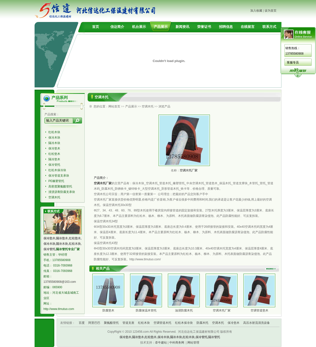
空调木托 (54, 197)
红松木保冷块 (57, 170)
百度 (82, 323)
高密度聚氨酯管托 (60, 186)
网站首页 (114, 106)
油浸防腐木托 (184, 310)
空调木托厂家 (222, 310)
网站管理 (193, 342)
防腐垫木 (108, 310)
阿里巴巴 (94, 323)
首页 (95, 27)
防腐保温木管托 (146, 310)
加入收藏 (256, 10)
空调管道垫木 (259, 310)
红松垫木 (54, 154)
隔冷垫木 (54, 159)
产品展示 (161, 27)
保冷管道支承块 (58, 175)
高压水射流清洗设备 (256, 323)
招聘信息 (226, 27)
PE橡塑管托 (56, 181)
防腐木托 (202, 323)
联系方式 (269, 27)
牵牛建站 (161, 342)
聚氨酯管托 (111, 323)
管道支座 (128, 323)
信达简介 (117, 27)
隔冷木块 (54, 143)
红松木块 (54, 132)
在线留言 (248, 27)
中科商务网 (176, 342)
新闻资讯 (182, 27)
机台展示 (139, 27)
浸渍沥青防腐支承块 (61, 192)
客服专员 (293, 62)
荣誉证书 (204, 27)
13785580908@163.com (59, 282)
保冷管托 (54, 164)
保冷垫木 (54, 148)
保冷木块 (54, 137)
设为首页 (270, 10)
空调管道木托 (162, 323)
